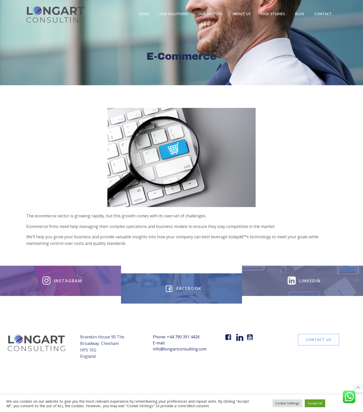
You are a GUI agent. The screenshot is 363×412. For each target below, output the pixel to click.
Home (144, 13)
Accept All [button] (315, 403)
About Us (242, 13)
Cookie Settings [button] (287, 403)
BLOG (299, 13)
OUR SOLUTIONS (173, 13)
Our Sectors (210, 13)
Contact (323, 13)
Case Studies (273, 13)
